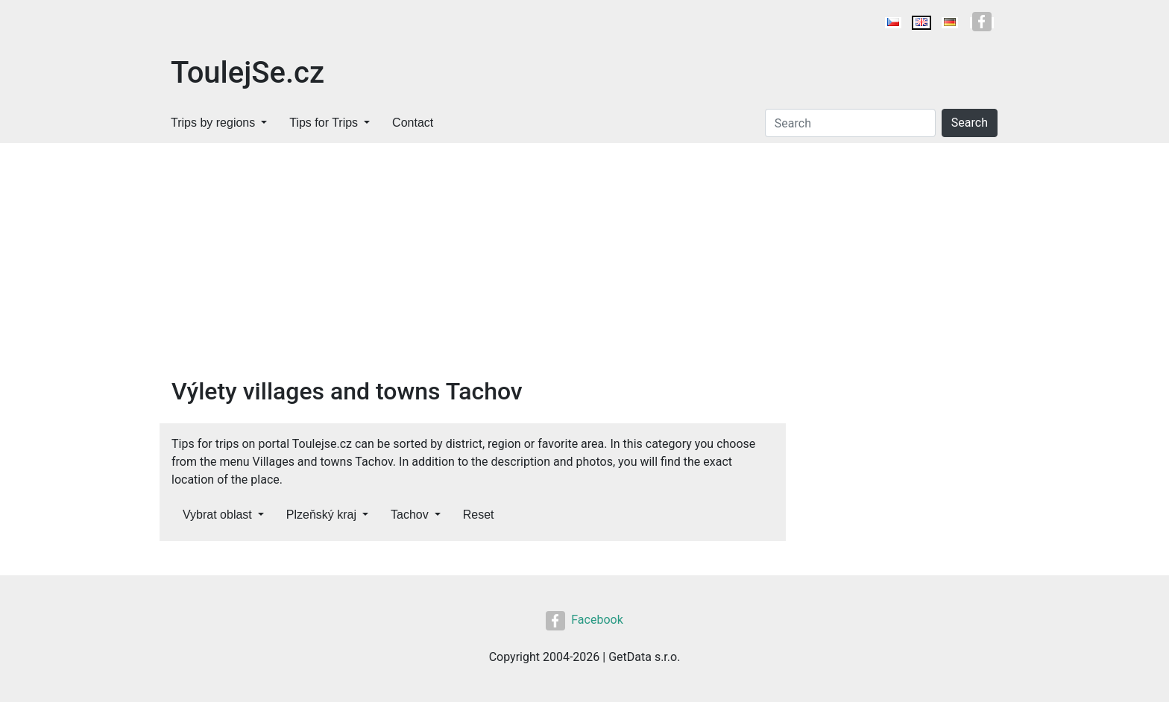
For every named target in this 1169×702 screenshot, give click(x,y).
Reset (478, 514)
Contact (412, 122)
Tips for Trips (323, 122)
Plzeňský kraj (321, 514)
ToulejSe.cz (247, 72)
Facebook (584, 620)
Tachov (410, 514)
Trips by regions (213, 122)
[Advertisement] (584, 255)
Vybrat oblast (217, 514)
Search (969, 123)
